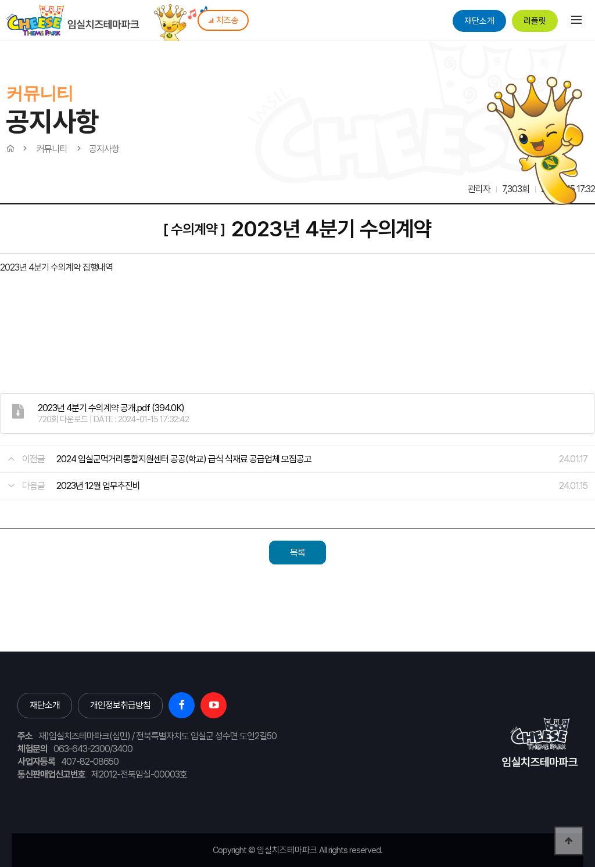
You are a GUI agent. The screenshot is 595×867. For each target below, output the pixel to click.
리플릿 (535, 21)
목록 (297, 552)
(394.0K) (111, 407)
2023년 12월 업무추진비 (98, 485)
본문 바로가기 (0, 0)
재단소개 (479, 21)
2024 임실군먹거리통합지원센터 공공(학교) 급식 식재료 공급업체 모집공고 (183, 459)
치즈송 (223, 20)
